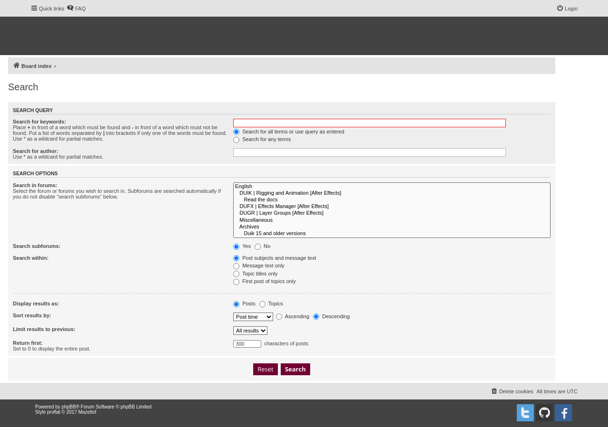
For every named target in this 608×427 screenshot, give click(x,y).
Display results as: (36, 303)
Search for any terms (262, 139)
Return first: (28, 343)
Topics (271, 303)
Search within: (30, 258)
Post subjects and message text (274, 258)
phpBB (69, 406)
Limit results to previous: (44, 329)
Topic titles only (255, 273)
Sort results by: (32, 315)
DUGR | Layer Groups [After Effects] (392, 213)
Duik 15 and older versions (392, 233)
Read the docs (392, 200)
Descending (331, 316)
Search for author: (35, 151)
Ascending (292, 316)
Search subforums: (36, 246)
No (262, 246)
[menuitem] (76, 8)
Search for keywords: (39, 121)
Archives (392, 227)
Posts (244, 303)
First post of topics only (264, 281)
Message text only (259, 265)
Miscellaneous (392, 220)
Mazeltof (87, 412)
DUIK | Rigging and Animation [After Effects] (392, 193)
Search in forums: (35, 185)
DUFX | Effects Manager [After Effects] (392, 206)
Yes (242, 246)
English (392, 186)
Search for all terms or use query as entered (288, 131)
